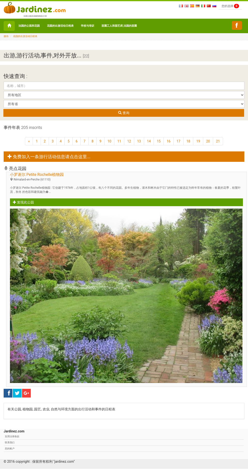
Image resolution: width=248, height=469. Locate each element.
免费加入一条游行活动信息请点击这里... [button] (49, 156)
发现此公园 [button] (23, 202)
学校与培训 (87, 25)
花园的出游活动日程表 (60, 25)
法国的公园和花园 (29, 25)
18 (188, 141)
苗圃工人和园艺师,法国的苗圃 (119, 25)
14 (149, 141)
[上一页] (29, 141)
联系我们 (10, 442)
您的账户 (10, 448)
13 (139, 141)
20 (208, 141)
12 (129, 141)
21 (218, 141)
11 (119, 141)
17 (178, 141)
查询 (123, 113)
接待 (6, 36)
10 (109, 141)
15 (159, 141)
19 (198, 141)
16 (168, 141)
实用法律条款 (12, 436)
